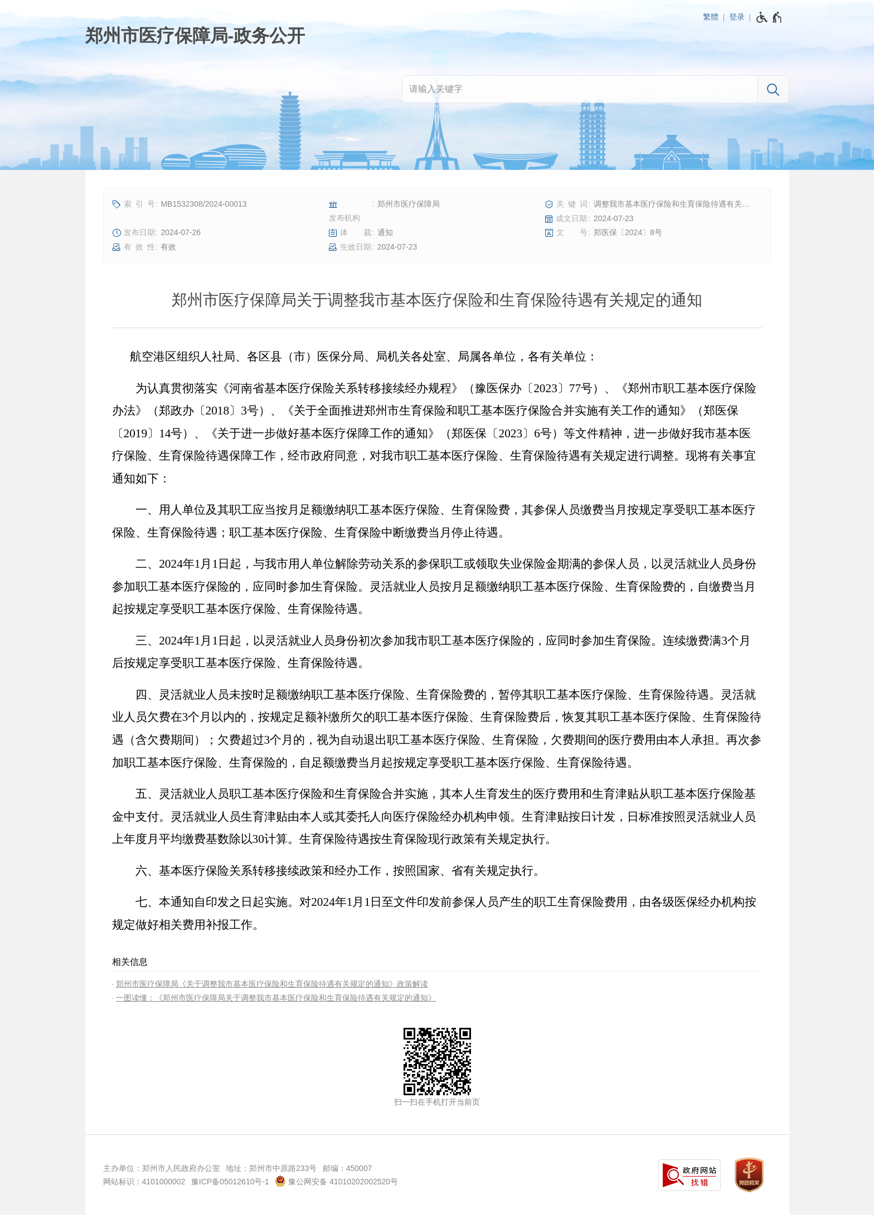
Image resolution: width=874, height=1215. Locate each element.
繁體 (710, 16)
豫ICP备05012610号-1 (230, 1181)
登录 (737, 16)
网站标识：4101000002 (144, 1181)
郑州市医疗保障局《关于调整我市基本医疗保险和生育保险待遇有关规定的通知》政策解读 (272, 983)
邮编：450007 (347, 1168)
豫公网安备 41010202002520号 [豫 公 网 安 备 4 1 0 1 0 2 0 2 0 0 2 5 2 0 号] (336, 1181)
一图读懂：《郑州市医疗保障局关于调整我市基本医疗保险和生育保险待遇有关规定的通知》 (276, 997)
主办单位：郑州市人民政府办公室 (161, 1168)
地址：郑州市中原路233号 (271, 1168)
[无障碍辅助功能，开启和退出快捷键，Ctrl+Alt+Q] (769, 17)
